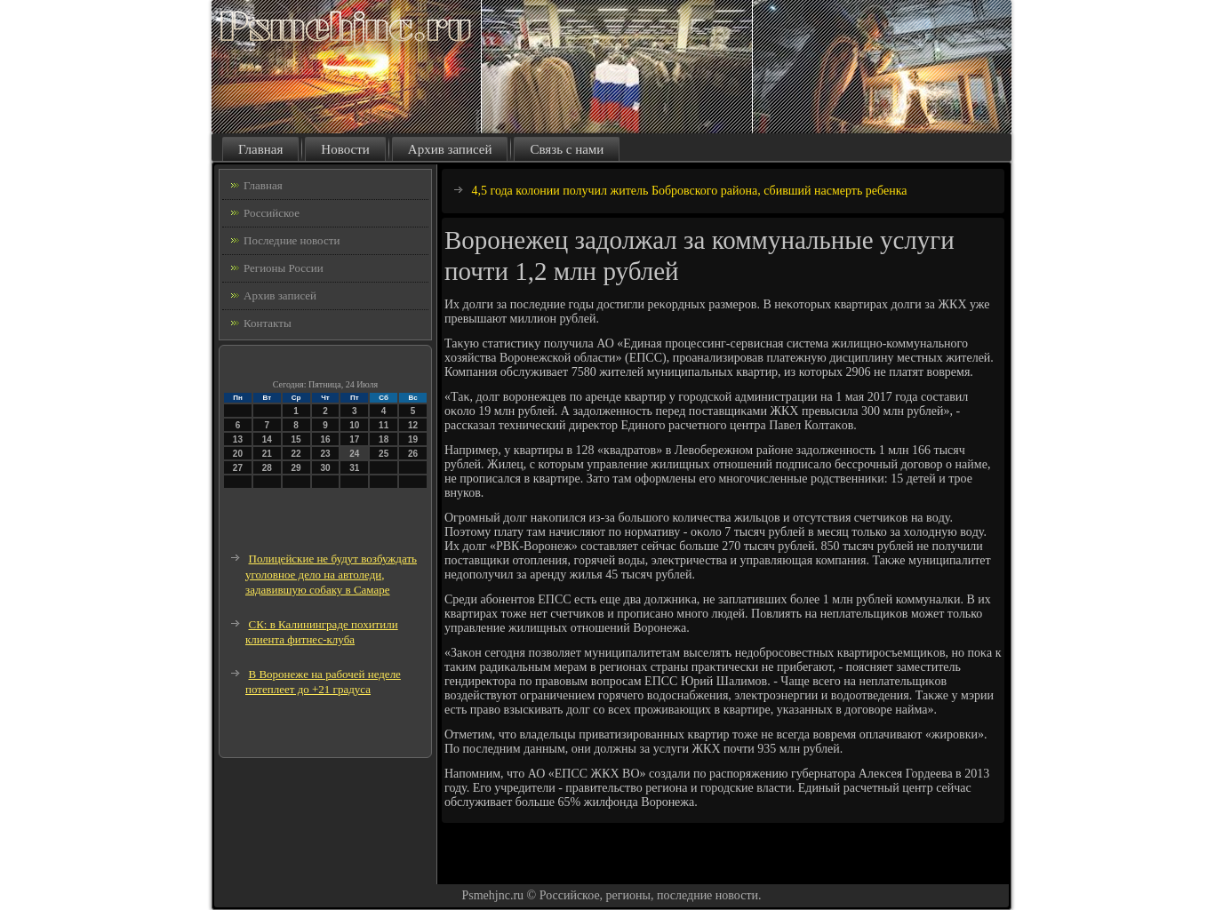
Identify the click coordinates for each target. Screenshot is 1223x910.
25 (383, 454)
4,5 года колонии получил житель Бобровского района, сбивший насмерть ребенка (689, 190)
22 (296, 454)
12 (413, 425)
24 (354, 454)
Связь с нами (567, 149)
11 (383, 425)
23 (325, 454)
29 (296, 468)
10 (354, 425)
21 (267, 454)
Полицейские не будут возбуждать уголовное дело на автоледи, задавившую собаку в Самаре (331, 574)
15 (296, 439)
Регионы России (284, 268)
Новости (345, 149)
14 (267, 439)
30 (325, 468)
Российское (272, 213)
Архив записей (450, 149)
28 (267, 468)
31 (354, 468)
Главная (260, 149)
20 (238, 454)
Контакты (268, 323)
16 (325, 439)
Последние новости (292, 240)
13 (238, 439)
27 (238, 468)
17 (354, 439)
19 (413, 439)
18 (383, 439)
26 (413, 454)
